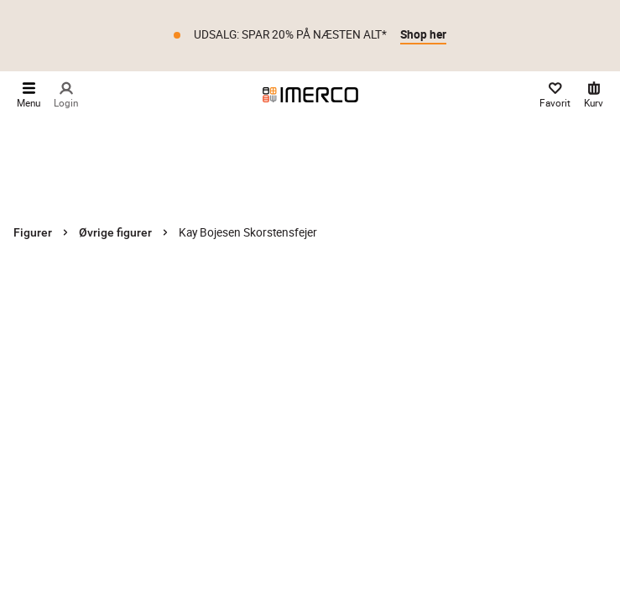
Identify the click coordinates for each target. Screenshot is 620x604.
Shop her (423, 34)
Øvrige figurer (115, 232)
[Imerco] (310, 94)
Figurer (32, 232)
